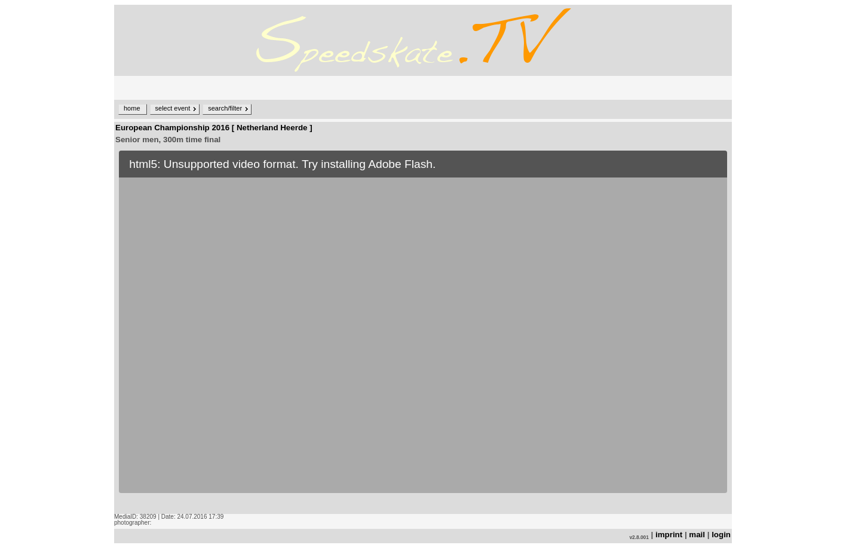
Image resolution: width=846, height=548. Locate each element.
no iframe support (423, 330)
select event (173, 108)
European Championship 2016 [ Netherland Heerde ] (213, 127)
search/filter (225, 108)
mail (697, 534)
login (721, 534)
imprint (668, 534)
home (132, 108)
